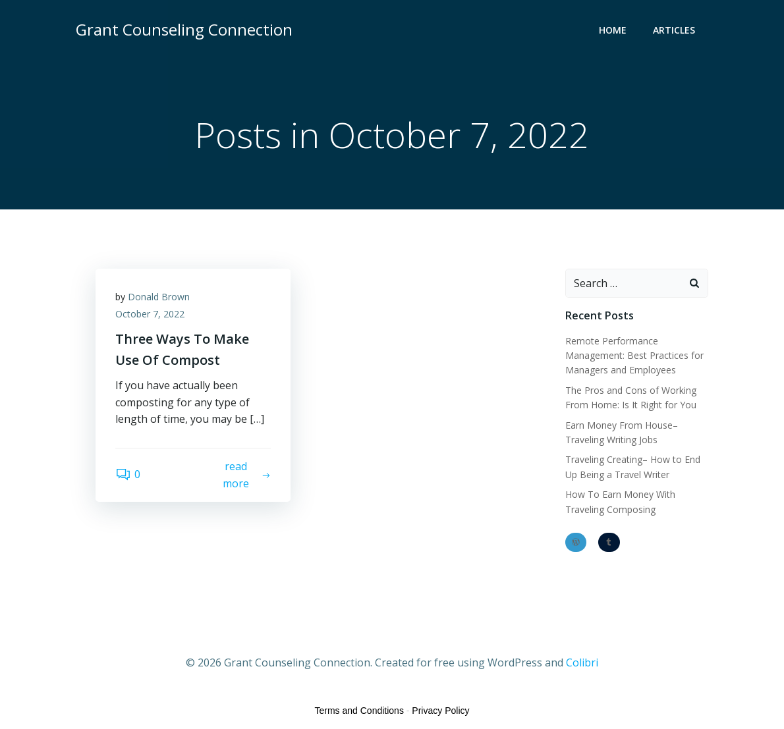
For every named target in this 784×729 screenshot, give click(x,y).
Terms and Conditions (359, 710)
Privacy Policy (440, 710)
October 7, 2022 (149, 314)
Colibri (582, 662)
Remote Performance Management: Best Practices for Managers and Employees (634, 356)
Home (613, 30)
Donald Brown (159, 296)
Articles (674, 30)
